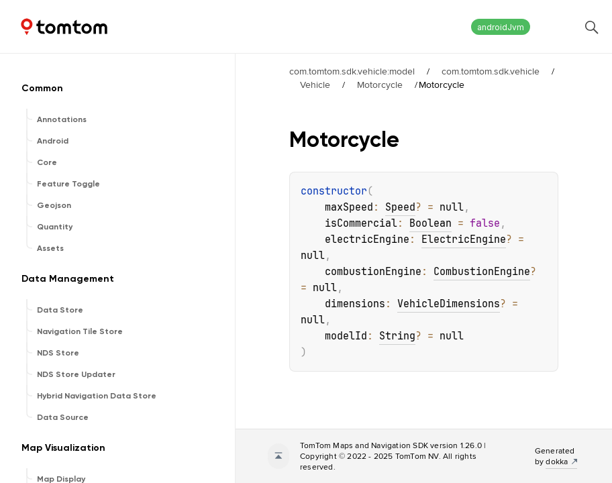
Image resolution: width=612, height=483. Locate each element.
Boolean (430, 223)
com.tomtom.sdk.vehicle (491, 71)
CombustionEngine (482, 271)
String (397, 336)
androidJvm (500, 27)
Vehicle (315, 84)
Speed (400, 207)
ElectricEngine (463, 239)
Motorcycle (380, 84)
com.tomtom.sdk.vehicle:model (352, 71)
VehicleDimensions (448, 304)
